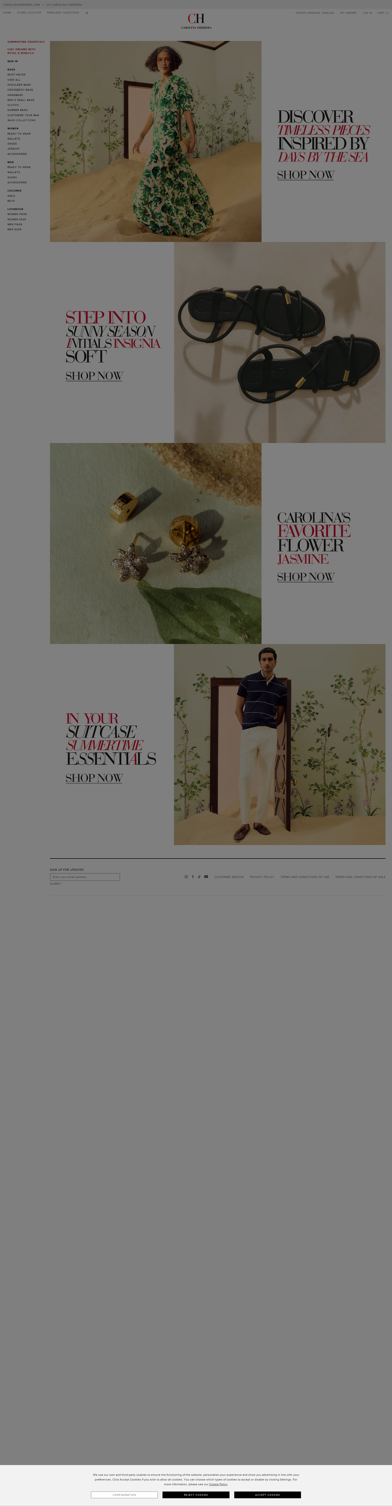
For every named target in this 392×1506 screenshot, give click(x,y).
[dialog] (196, 1485)
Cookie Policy (218, 1484)
